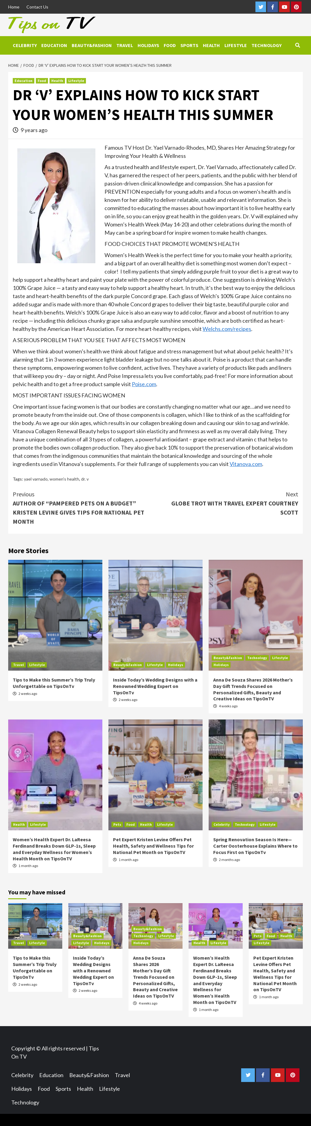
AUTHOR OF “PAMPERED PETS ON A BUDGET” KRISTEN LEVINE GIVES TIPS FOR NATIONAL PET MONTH (84, 507)
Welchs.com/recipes (227, 328)
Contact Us (37, 6)
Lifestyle (235, 45)
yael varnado (36, 478)
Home (13, 6)
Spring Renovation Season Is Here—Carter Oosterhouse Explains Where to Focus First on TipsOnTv (255, 845)
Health (211, 45)
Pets (117, 824)
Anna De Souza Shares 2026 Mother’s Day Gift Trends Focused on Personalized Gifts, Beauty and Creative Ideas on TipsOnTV (253, 689)
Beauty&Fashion (92, 45)
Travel (124, 45)
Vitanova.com (246, 464)
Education (54, 45)
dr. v (85, 478)
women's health (64, 478)
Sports (189, 45)
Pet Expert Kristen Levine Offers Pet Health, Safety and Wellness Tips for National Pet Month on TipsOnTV (153, 845)
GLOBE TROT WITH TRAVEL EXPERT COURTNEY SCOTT (227, 503)
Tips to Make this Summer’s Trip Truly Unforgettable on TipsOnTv (54, 683)
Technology (266, 45)
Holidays (148, 45)
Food (170, 45)
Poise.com (144, 384)
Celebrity (25, 45)
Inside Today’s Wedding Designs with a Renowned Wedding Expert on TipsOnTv (155, 686)
